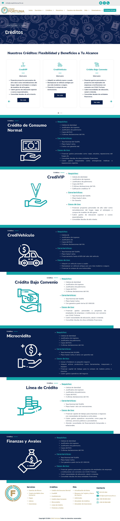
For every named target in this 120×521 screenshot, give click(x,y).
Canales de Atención (74, 10)
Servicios (39, 10)
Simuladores (97, 10)
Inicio (31, 10)
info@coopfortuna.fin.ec (14, 3)
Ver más (23, 100)
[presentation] (9, 101)
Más (86, 10)
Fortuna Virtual (109, 10)
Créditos (50, 10)
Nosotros (60, 10)
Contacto (101, 488)
